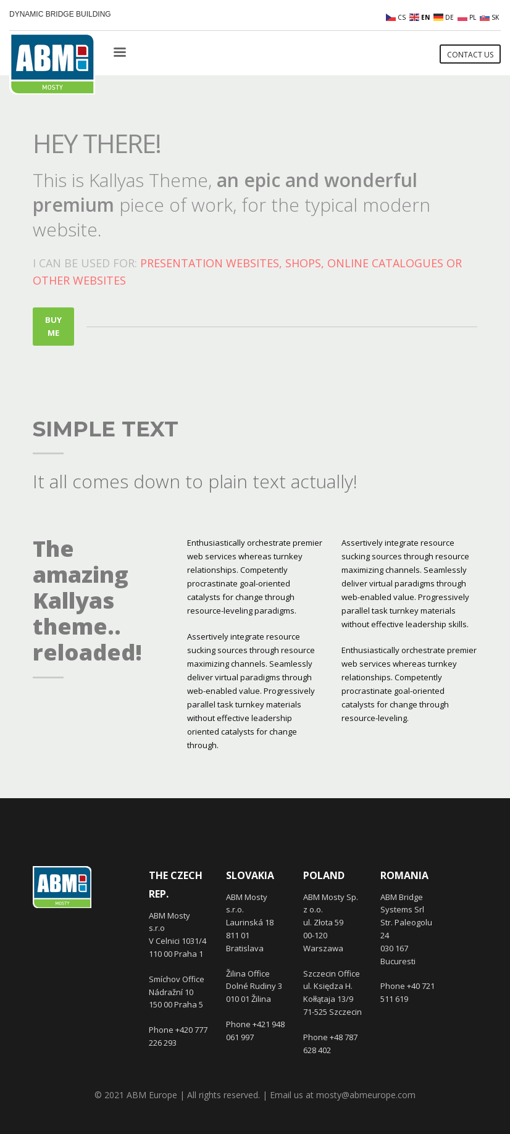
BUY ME (53, 326)
